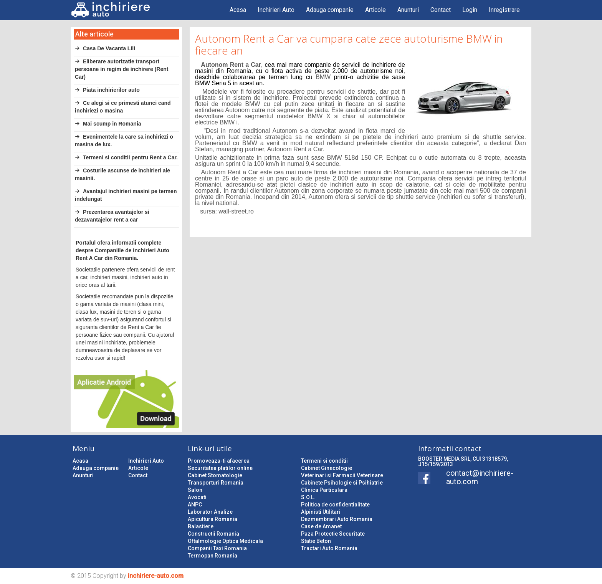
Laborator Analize (210, 512)
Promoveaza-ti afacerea (219, 460)
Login (469, 9)
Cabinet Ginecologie (326, 468)
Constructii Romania (213, 533)
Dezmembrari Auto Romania (336, 519)
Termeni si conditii (324, 460)
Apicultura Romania (212, 519)
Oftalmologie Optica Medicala (225, 541)
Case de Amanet (321, 526)
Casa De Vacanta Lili (105, 48)
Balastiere (200, 526)
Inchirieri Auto (276, 9)
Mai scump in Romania (108, 124)
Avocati (197, 497)
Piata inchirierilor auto (107, 90)
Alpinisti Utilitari (321, 512)
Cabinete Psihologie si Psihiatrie (342, 482)
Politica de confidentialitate (335, 504)
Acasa (238, 9)
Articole (375, 9)
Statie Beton (316, 541)
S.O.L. (308, 497)
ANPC (195, 504)
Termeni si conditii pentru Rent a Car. (126, 157)
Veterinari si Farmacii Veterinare (342, 475)
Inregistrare (504, 9)
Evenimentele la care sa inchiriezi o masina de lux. (124, 140)
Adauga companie (330, 9)
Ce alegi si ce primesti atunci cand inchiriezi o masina (123, 107)
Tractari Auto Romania (329, 548)
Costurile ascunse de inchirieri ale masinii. (122, 174)
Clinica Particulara (324, 490)
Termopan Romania (212, 555)
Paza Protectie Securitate (333, 533)
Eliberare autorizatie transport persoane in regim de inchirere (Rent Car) (122, 69)
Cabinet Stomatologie (215, 475)
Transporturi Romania (215, 482)
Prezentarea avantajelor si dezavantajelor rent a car (112, 216)
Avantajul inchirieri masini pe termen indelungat (126, 195)
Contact (440, 9)
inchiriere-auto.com (156, 575)
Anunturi (408, 9)
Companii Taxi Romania (217, 548)
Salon (195, 490)
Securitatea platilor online (220, 468)
